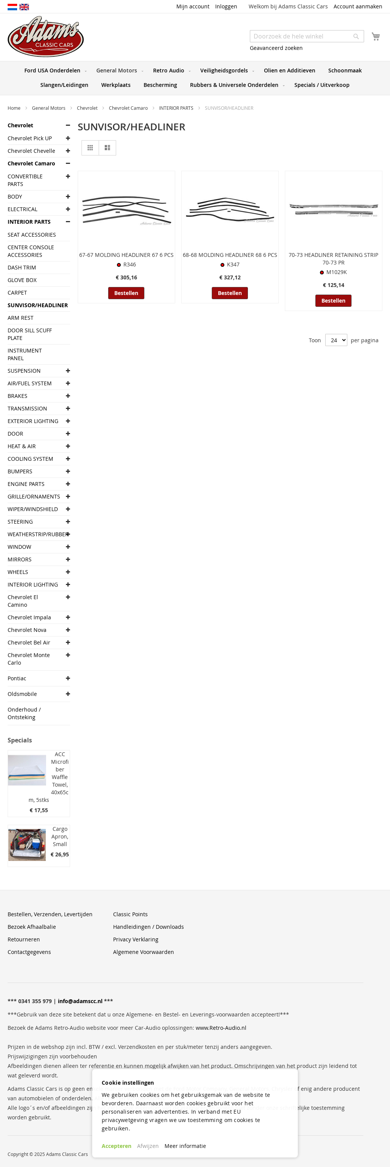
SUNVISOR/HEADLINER (33, 305)
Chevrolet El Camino (23, 600)
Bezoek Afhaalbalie (32, 926)
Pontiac (17, 678)
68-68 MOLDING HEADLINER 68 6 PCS (230, 254)
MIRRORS (20, 559)
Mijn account (192, 6)
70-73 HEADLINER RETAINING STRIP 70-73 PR (333, 258)
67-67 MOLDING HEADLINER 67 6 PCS (126, 254)
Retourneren (24, 939)
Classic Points (130, 914)
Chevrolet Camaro (129, 108)
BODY (15, 196)
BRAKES (17, 395)
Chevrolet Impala (29, 617)
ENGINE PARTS (26, 483)
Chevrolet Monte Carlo (29, 658)
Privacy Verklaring (135, 939)
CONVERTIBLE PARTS (25, 180)
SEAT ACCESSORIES (32, 234)
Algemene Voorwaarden (143, 951)
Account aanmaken (358, 6)
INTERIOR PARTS (177, 108)
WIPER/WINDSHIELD (33, 509)
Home (15, 108)
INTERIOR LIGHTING (33, 584)
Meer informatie (185, 1145)
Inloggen (226, 6)
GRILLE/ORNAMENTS (33, 496)
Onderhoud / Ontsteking (24, 713)
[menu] (195, 78)
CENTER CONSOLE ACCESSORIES (31, 251)
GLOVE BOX (22, 280)
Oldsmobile (22, 693)
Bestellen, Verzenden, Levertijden (50, 914)
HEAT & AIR (22, 446)
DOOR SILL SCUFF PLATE (30, 334)
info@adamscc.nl (80, 1001)
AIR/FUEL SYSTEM (30, 383)
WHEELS (18, 571)
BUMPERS (20, 471)
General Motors (49, 108)
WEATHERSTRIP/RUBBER (33, 534)
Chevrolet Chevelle (31, 150)
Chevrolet (88, 108)
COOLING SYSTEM (30, 458)
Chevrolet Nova (27, 629)
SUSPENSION (24, 370)
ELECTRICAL (22, 209)
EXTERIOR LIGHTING (33, 421)
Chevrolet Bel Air (29, 642)
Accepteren (116, 1145)
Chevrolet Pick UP (30, 138)
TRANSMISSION (27, 408)
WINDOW (19, 546)
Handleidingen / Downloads (148, 926)
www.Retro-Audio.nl (221, 1027)
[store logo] (46, 36)
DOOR (15, 433)
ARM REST (21, 317)
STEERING (20, 521)
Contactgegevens (29, 951)
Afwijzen (148, 1145)
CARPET (17, 292)
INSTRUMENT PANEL (25, 354)
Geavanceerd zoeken (276, 47)
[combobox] (307, 36)
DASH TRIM (22, 267)
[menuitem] (54, 70)
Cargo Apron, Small (59, 836)
